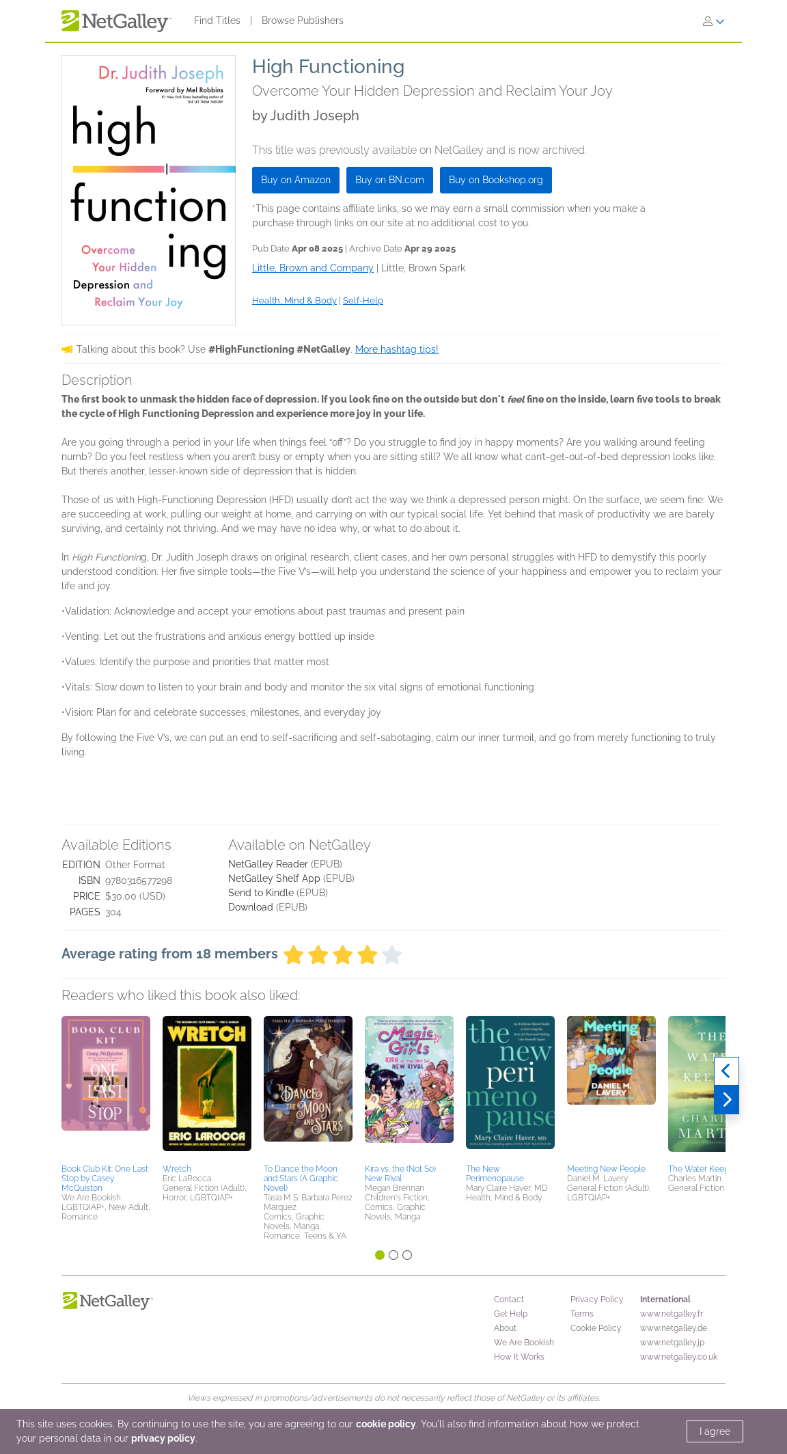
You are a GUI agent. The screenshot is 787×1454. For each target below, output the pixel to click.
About (505, 1328)
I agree (715, 1431)
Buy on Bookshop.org (496, 179)
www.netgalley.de (673, 1328)
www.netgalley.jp (672, 1342)
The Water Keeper (702, 1169)
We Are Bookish (524, 1342)
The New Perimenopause (495, 1173)
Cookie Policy (596, 1328)
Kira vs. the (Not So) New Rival (400, 1173)
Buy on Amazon (296, 179)
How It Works (519, 1357)
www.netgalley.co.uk (678, 1357)
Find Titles (217, 20)
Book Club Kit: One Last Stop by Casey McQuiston (104, 1178)
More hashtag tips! (397, 349)
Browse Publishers (303, 20)
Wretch (177, 1169)
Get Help (510, 1314)
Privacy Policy (597, 1299)
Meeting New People (606, 1169)
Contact (509, 1299)
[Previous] (726, 1071)
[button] (105, 1087)
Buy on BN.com (389, 179)
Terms (582, 1314)
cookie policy (386, 1423)
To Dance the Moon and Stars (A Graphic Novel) (301, 1178)
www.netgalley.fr (671, 1314)
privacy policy (163, 1438)
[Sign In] (714, 21)
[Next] (726, 1100)
